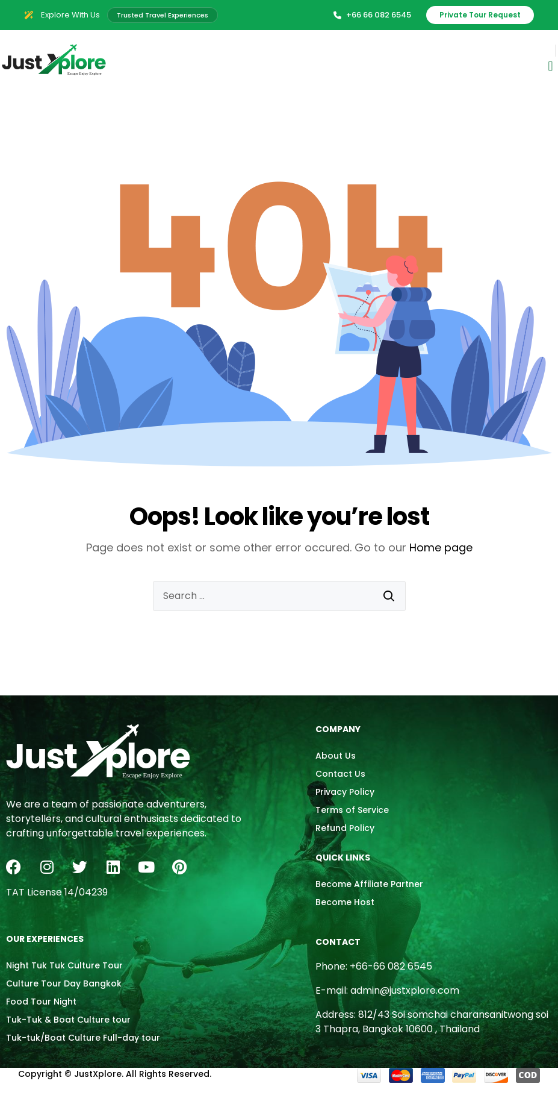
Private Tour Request (480, 15)
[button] (550, 67)
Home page (441, 547)
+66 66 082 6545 (372, 14)
